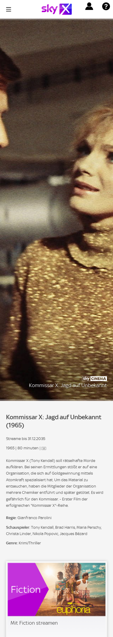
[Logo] (57, 9)
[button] (89, 6)
